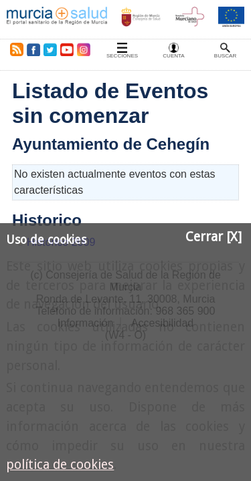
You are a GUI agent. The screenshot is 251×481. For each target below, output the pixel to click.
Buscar (225, 56)
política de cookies (60, 464)
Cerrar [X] (213, 237)
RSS (14, 49)
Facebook (33, 49)
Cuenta (173, 56)
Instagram (83, 49)
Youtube (66, 49)
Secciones (122, 56)
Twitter (50, 49)
